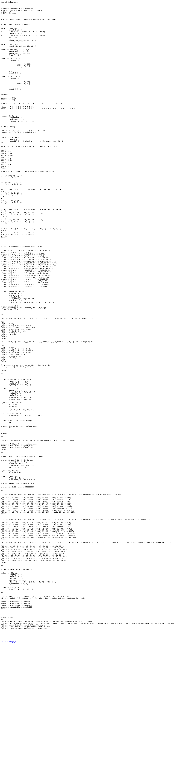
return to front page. (8, 768)
